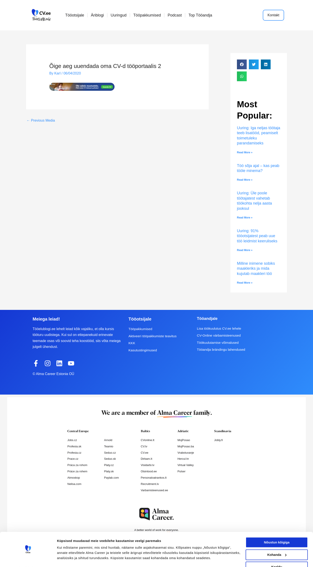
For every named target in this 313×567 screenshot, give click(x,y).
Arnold (108, 440)
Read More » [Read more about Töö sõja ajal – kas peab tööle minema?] (244, 179)
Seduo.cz (110, 452)
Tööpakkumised (147, 15)
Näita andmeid (68, 558)
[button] (242, 64)
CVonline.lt (147, 440)
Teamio (108, 446)
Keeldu (276, 555)
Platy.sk (109, 471)
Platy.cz (109, 465)
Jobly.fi (218, 440)
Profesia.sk (74, 446)
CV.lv (144, 446)
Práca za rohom (77, 465)
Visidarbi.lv (148, 465)
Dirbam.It (146, 458)
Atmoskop (73, 477)
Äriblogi (97, 15)
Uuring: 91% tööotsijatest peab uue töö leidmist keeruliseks (257, 236)
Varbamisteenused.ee (154, 490)
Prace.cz (72, 458)
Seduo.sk (110, 458)
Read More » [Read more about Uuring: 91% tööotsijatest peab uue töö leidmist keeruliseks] (244, 250)
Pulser (181, 471)
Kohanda (276, 543)
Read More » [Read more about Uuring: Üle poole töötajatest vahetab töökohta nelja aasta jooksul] (244, 217)
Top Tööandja (200, 15)
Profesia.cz (74, 452)
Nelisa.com (74, 484)
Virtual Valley (185, 465)
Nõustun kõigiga (277, 531)
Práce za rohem (77, 471)
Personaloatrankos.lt (154, 477)
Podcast (175, 15)
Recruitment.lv (150, 484)
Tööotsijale (74, 15)
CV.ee (144, 452)
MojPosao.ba (185, 446)
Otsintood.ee (149, 471)
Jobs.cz (72, 440)
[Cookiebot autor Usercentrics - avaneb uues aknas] (28, 558)
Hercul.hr (183, 458)
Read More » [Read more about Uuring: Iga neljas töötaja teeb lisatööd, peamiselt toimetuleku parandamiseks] (244, 152)
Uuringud (119, 15)
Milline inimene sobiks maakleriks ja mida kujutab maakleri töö (256, 268)
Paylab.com (111, 477)
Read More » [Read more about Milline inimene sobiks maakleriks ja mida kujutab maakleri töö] (244, 282)
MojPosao (183, 440)
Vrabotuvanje (185, 452)
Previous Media (41, 120)
